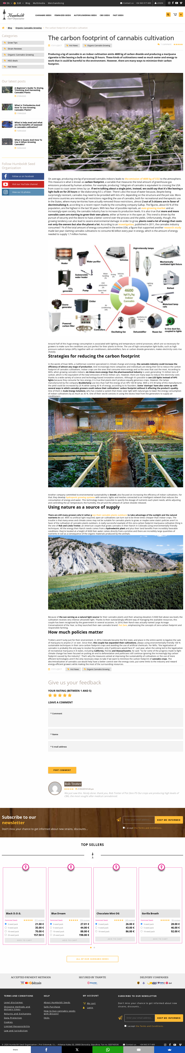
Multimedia (39, 3)
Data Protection (13, 1018)
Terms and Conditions (18, 996)
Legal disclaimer (13, 1003)
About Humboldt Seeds (57, 1003)
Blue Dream (59, 913)
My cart (91, 1003)
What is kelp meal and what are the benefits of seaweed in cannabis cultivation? (28, 124)
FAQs (47, 1018)
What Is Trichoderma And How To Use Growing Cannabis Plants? (27, 107)
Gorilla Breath (151, 913)
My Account (91, 996)
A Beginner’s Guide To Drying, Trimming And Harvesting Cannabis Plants (29, 90)
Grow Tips (12, 42)
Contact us (128, 3)
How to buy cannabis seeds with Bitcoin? (59, 1012)
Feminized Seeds (63, 15)
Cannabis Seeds (43, 15)
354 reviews (85, 920)
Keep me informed (168, 820)
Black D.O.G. (14, 913)
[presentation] (70, 759)
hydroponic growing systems (80, 497)
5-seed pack (13, 928)
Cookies (8, 1022)
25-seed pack (13, 935)
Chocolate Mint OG (109, 913)
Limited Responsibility (17, 1026)
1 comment (165, 44)
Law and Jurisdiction (16, 1031)
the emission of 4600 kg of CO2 (142, 178)
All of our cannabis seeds (92, 959)
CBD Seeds (105, 15)
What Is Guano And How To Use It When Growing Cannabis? (28, 142)
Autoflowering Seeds (85, 15)
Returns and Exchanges (17, 1014)
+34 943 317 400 (143, 3)
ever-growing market (153, 208)
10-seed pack (13, 931)
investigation (126, 224)
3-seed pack (13, 924)
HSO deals (13, 60)
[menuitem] (43, 15)
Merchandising (56, 3)
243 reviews (130, 920)
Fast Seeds (118, 15)
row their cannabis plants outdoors (109, 515)
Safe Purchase (52, 1007)
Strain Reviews (15, 48)
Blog (28, 3)
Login (160, 3)
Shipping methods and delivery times (17, 1008)
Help (47, 996)
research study (172, 227)
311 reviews (39, 920)
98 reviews (176, 920)
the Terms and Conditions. (148, 828)
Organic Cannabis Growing (98, 45)
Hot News (73, 45)
